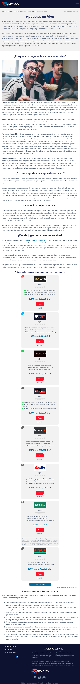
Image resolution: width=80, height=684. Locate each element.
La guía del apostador (19, 11)
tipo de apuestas (29, 33)
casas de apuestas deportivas (34, 240)
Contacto (9, 649)
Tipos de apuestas (31, 11)
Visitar (40, 304)
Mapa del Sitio (11, 652)
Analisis (39, 308)
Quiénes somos (11, 646)
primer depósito (49, 267)
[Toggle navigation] (77, 4)
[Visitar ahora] (40, 279)
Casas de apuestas (7, 11)
